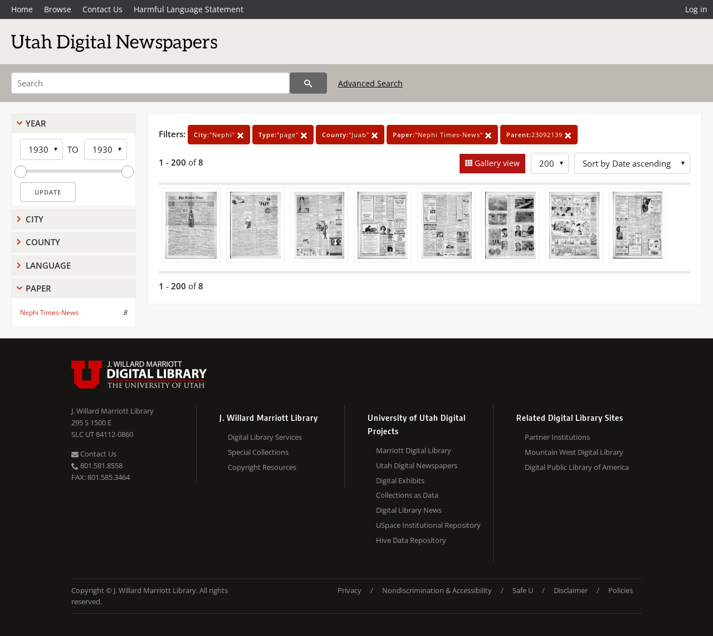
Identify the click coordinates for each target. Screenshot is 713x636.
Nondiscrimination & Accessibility (437, 590)
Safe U (522, 590)
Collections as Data (407, 495)
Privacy (350, 590)
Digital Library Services (265, 437)
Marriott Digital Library (413, 450)
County (43, 241)
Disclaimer (571, 590)
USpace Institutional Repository (428, 525)
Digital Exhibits (400, 480)
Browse (57, 9)
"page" (282, 134)
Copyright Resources (262, 467)
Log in (696, 9)
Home (22, 9)
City (34, 219)
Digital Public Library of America (577, 467)
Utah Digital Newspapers (416, 465)
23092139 (539, 134)
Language (48, 265)
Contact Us (102, 9)
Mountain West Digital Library (574, 452)
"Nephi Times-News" (442, 134)
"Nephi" (219, 134)
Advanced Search (370, 83)
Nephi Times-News (49, 312)
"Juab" (350, 134)
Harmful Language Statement (188, 9)
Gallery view (496, 163)
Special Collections (258, 452)
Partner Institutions (557, 437)
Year (36, 123)
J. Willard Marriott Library (112, 411)
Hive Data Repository (411, 540)
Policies (620, 590)
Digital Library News (409, 510)
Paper (38, 288)
